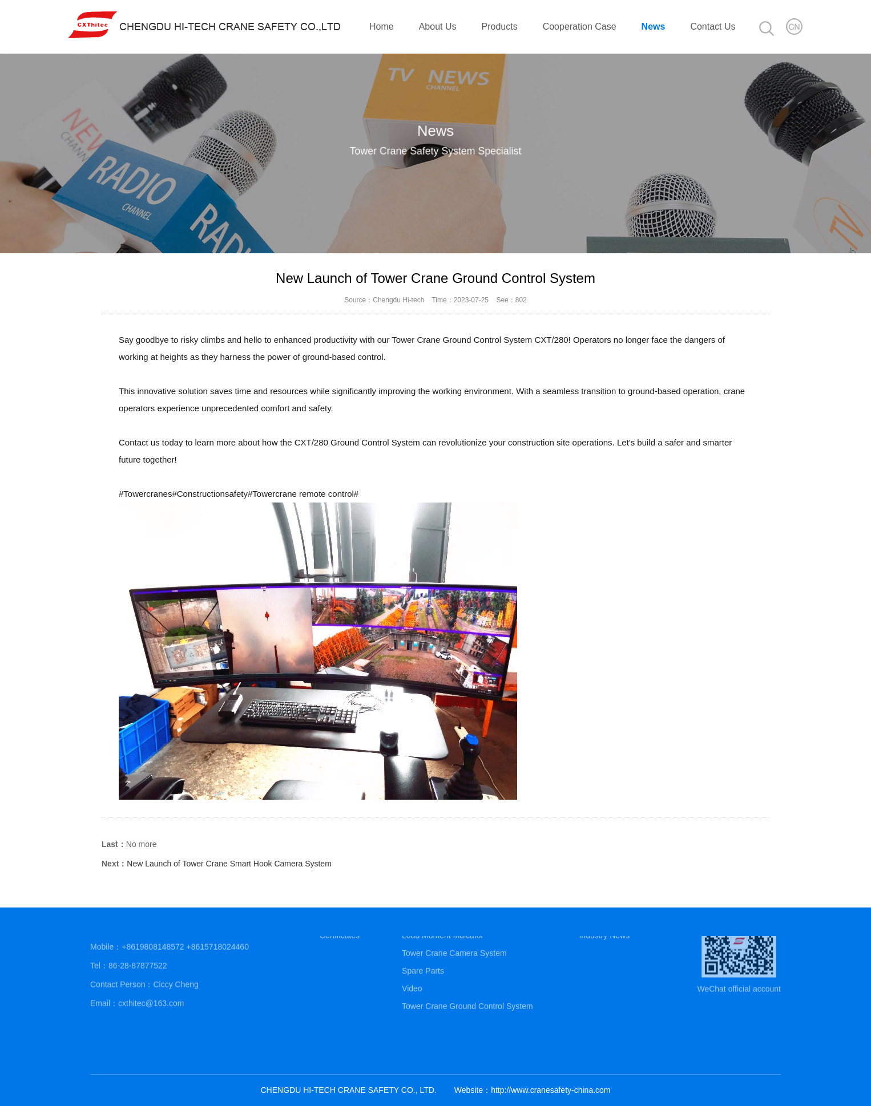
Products (500, 26)
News (654, 26)
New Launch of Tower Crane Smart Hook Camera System (229, 863)
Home (381, 26)
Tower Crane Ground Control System (467, 987)
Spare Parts (423, 952)
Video (412, 970)
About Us (438, 26)
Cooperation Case (579, 26)
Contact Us (712, 26)
